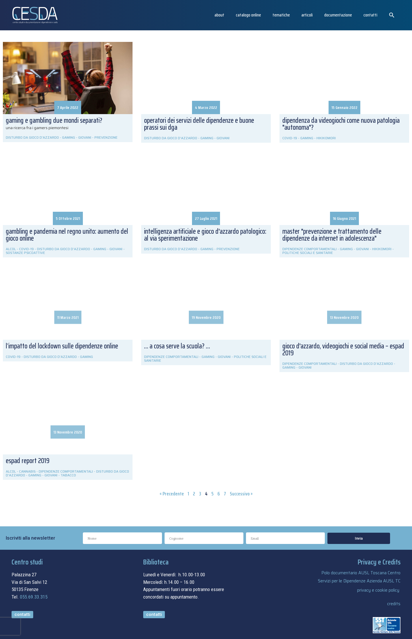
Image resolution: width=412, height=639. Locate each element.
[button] (391, 15)
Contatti (370, 14)
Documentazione (338, 14)
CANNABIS (27, 471)
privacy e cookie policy (378, 590)
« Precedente (172, 493)
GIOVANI (84, 137)
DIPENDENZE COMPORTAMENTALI (171, 356)
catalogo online (248, 14)
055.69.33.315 (33, 597)
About (219, 14)
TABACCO (68, 475)
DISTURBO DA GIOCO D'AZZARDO (32, 137)
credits (393, 603)
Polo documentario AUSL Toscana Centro (360, 572)
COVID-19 (289, 138)
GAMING (68, 137)
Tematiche (281, 14)
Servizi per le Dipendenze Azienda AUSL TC (359, 580)
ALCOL (11, 471)
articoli (307, 14)
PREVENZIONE (106, 137)
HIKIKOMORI (326, 138)
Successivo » (241, 493)
